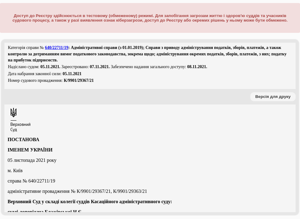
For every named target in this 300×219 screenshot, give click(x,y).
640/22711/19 (56, 47)
